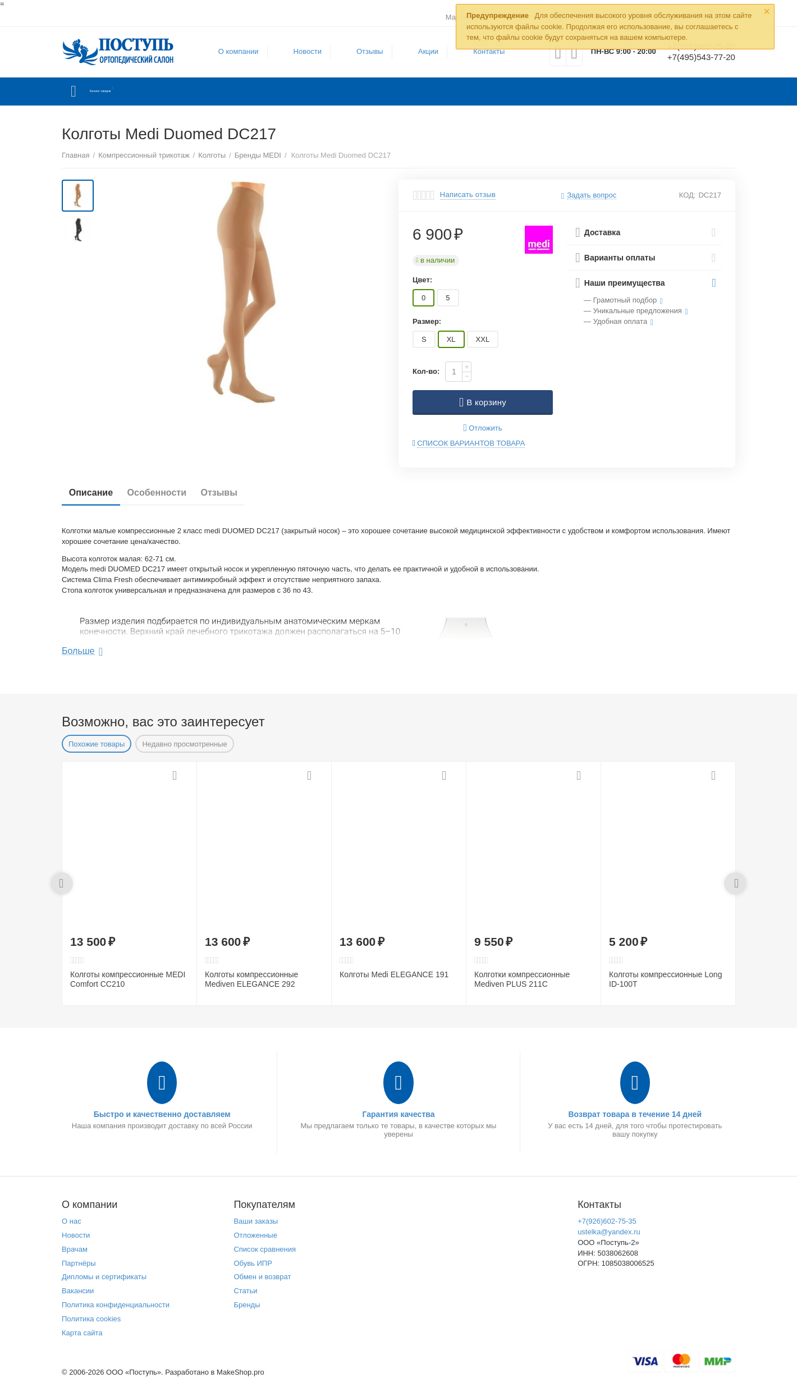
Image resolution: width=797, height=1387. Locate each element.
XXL (483, 339)
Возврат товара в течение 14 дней (635, 1114)
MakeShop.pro (240, 1372)
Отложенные (255, 1235)
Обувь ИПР (252, 1263)
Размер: (427, 321)
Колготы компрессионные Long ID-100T (665, 979)
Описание (95, 492)
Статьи (245, 1291)
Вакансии (78, 1291)
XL (451, 339)
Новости (301, 51)
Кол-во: (426, 371)
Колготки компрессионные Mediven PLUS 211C (522, 979)
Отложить (483, 428)
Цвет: (422, 280)
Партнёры (79, 1263)
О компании (232, 51)
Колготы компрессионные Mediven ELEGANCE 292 (251, 979)
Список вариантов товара (471, 443)
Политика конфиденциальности (116, 1305)
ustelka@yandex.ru (609, 1232)
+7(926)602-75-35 (607, 1221)
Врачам (75, 1249)
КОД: (687, 195)
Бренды (246, 1305)
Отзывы (363, 51)
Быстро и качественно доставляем (162, 1114)
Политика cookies (91, 1319)
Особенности (168, 492)
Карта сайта (82, 1333)
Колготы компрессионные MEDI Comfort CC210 (127, 979)
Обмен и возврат (262, 1276)
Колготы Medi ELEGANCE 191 (394, 974)
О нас (71, 1221)
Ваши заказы (255, 1221)
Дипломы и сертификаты (104, 1276)
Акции (421, 51)
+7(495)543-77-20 (694, 57)
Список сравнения (264, 1249)
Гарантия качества (398, 1114)
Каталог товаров (128, 91)
